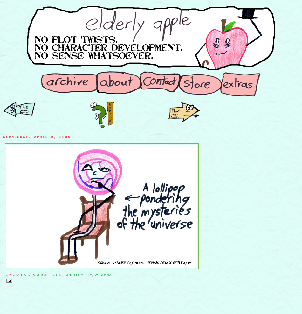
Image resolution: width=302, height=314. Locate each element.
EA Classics (34, 275)
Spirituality (78, 275)
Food (56, 275)
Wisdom (102, 275)
